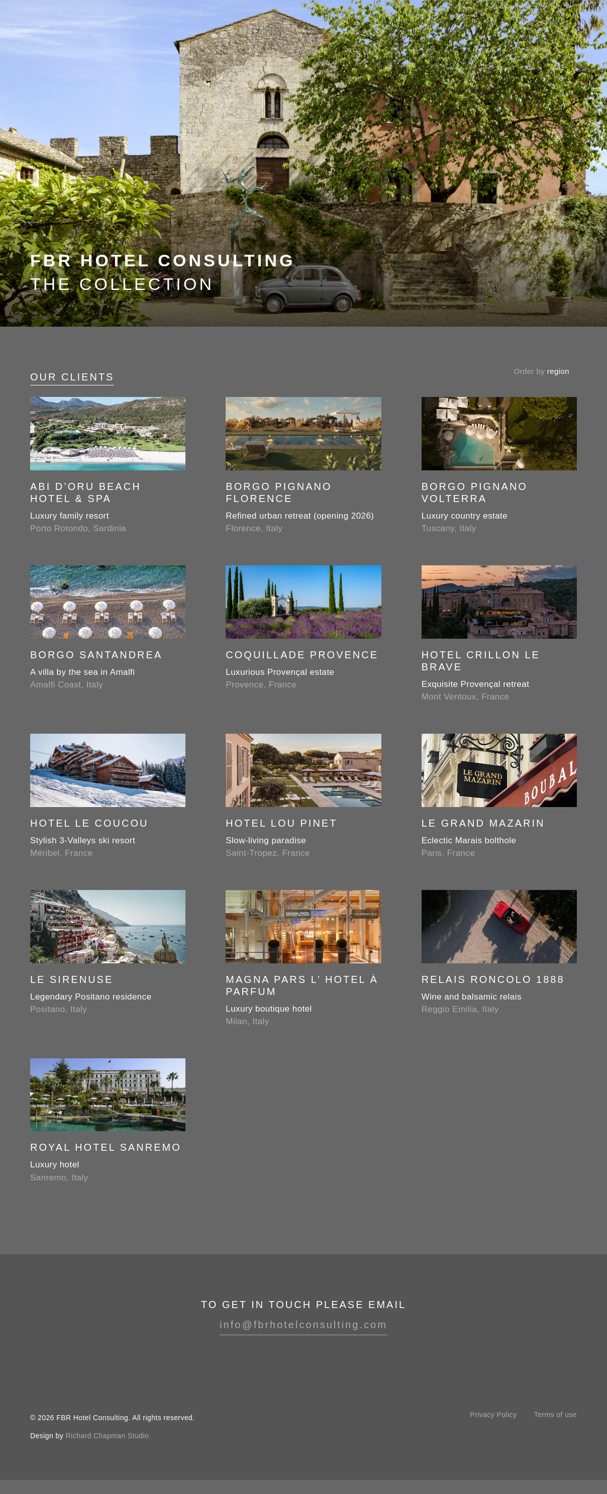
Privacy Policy (493, 1415)
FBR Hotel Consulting (59, 34)
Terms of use (555, 1415)
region (558, 371)
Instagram (303, 1360)
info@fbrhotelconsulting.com (303, 1324)
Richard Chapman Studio (107, 1436)
